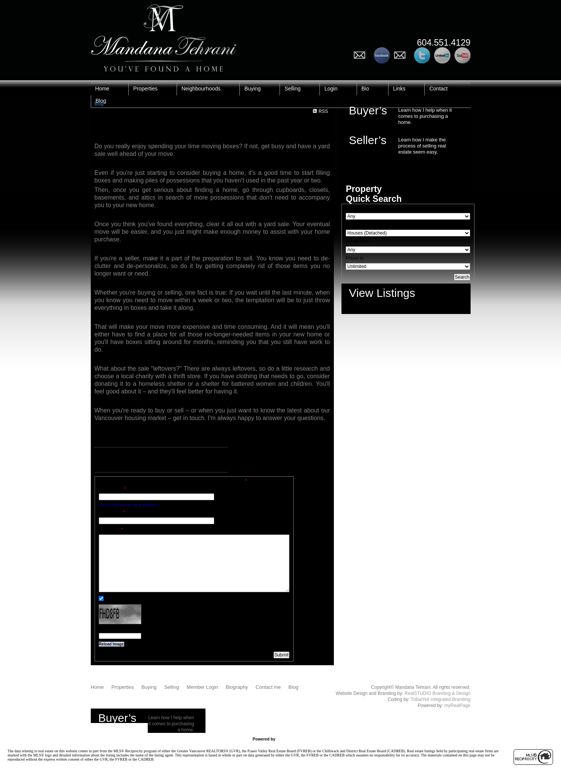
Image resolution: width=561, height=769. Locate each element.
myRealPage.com (292, 739)
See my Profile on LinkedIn (442, 55)
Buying (252, 89)
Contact (438, 89)
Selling (292, 89)
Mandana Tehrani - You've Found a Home (164, 36)
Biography (237, 687)
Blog (101, 101)
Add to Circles (402, 55)
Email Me (362, 55)
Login (330, 89)
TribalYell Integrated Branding (440, 699)
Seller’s (368, 140)
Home (102, 89)
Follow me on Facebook (382, 55)
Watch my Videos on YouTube (462, 55)
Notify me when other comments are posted (146, 598)
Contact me (268, 687)
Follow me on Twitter (422, 55)
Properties (145, 89)
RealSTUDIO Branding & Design (437, 693)
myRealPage (457, 705)
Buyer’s (368, 110)
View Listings (382, 293)
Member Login (202, 687)
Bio (365, 89)
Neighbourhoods (201, 89)
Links (399, 89)
